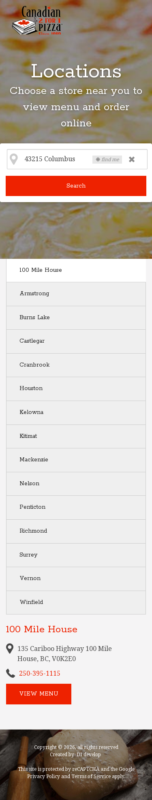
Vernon (30, 578)
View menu (38, 694)
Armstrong (34, 293)
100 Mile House (40, 270)
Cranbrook (34, 365)
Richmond (33, 531)
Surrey (28, 555)
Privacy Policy (43, 776)
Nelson (29, 483)
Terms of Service (91, 776)
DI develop (89, 754)
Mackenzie (33, 459)
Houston (31, 388)
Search (76, 186)
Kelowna (31, 412)
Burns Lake (34, 317)
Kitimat (28, 436)
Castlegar (32, 341)
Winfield (31, 602)
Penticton (32, 507)
